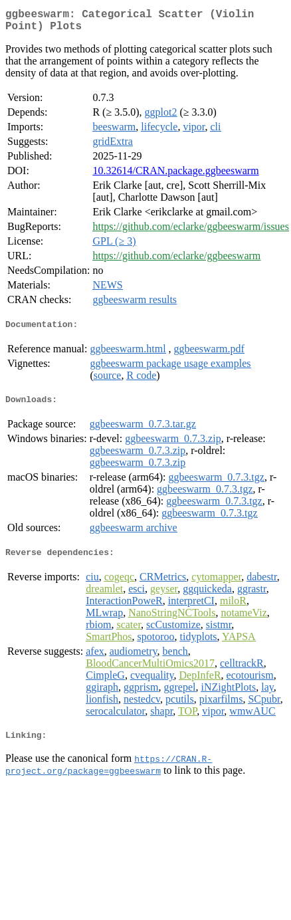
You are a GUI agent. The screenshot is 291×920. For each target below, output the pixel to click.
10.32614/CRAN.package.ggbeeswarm (175, 175)
